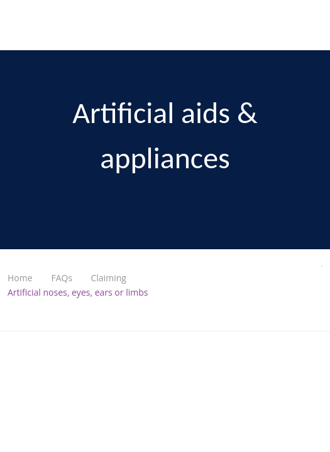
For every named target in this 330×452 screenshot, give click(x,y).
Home (20, 278)
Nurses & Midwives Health (29, 25)
